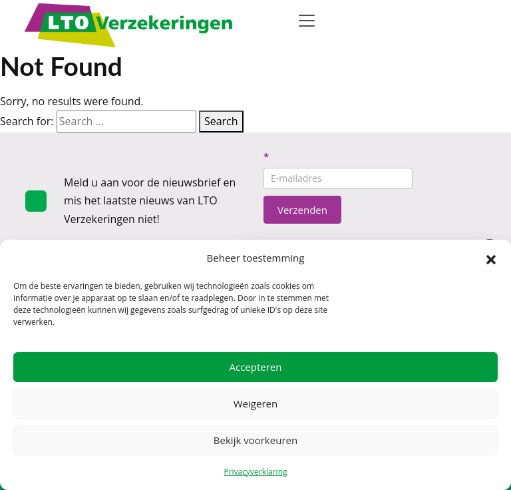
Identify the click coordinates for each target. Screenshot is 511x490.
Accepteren (256, 366)
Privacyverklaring (255, 471)
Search (221, 121)
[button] (491, 258)
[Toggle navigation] (307, 20)
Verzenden (302, 209)
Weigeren (255, 403)
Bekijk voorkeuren (255, 440)
